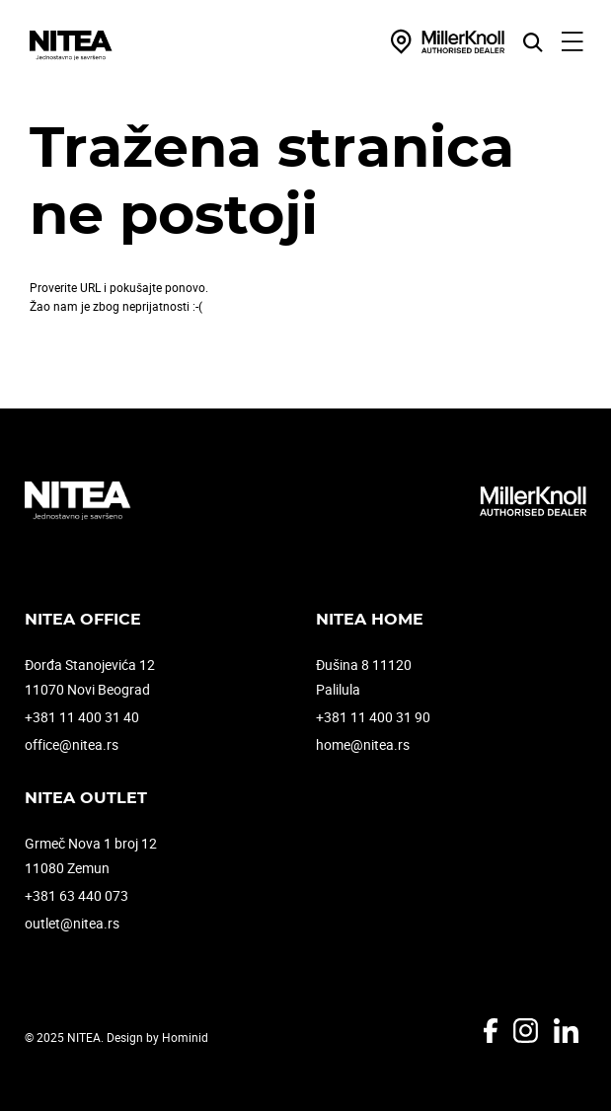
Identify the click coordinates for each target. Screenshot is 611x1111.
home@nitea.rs (363, 744)
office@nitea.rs (71, 744)
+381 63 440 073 (76, 895)
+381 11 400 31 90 (373, 716)
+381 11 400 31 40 (82, 716)
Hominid (185, 1037)
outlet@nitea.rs (72, 923)
